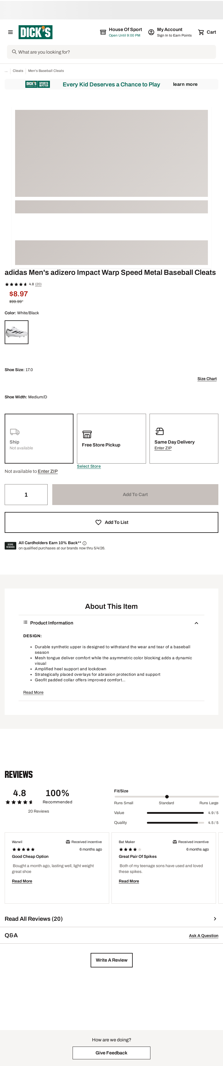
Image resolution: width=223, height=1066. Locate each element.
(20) (38, 284)
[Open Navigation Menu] (10, 32)
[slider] (167, 797)
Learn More (185, 84)
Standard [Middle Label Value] (166, 803)
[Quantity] (26, 494)
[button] (89, 466)
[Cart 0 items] (207, 32)
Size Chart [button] (207, 379)
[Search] (116, 52)
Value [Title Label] (119, 813)
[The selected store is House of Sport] (121, 32)
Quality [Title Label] (120, 822)
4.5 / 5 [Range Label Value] (213, 823)
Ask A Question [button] (203, 936)
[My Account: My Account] (170, 32)
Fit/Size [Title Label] (121, 791)
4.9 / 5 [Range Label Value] (213, 813)
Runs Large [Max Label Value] (208, 803)
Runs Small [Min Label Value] (123, 803)
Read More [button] (33, 692)
